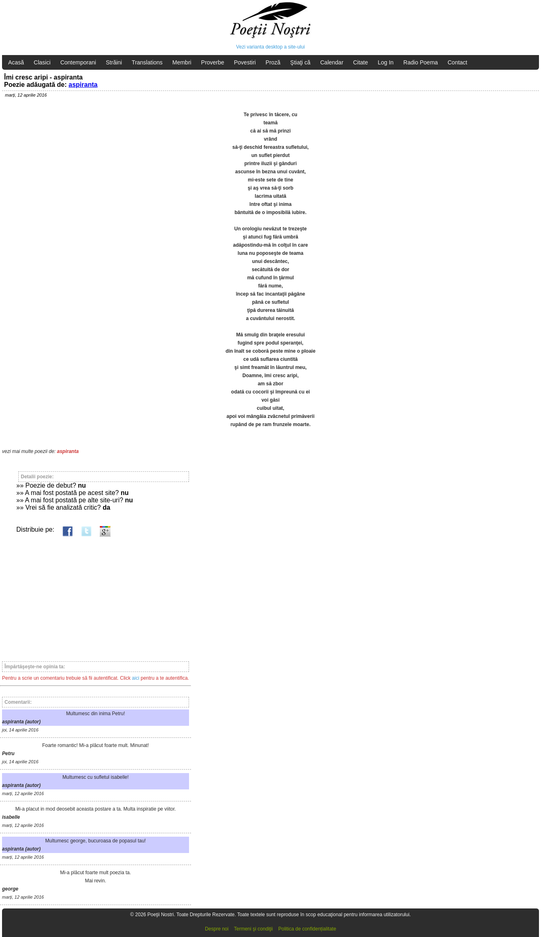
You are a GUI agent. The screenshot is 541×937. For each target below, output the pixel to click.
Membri (181, 62)
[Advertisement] (95, 595)
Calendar (331, 62)
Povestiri (245, 62)
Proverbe (212, 62)
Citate (360, 62)
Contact (457, 62)
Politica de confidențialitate (307, 929)
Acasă (16, 62)
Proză (273, 62)
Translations (147, 62)
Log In (386, 62)
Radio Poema (420, 62)
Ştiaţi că (300, 62)
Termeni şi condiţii (253, 929)
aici (135, 678)
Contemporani (78, 62)
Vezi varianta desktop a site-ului (270, 47)
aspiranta (82, 84)
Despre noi (217, 929)
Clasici (42, 62)
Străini (114, 62)
